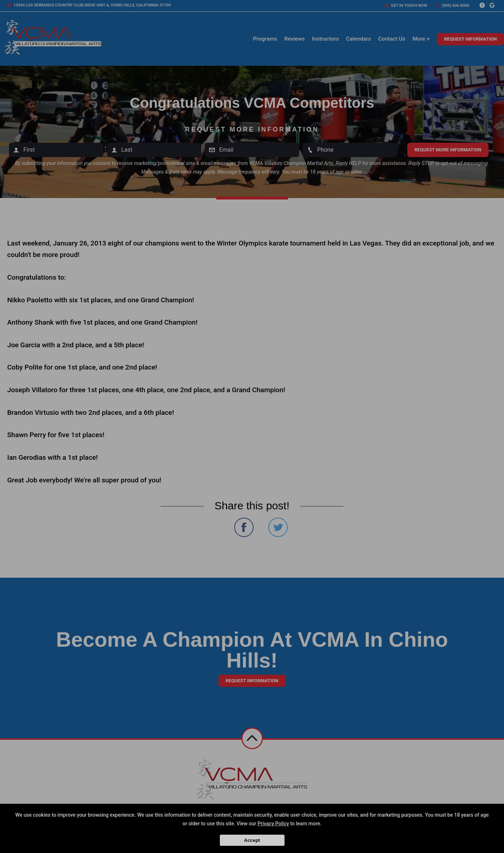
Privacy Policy (273, 823)
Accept (252, 840)
